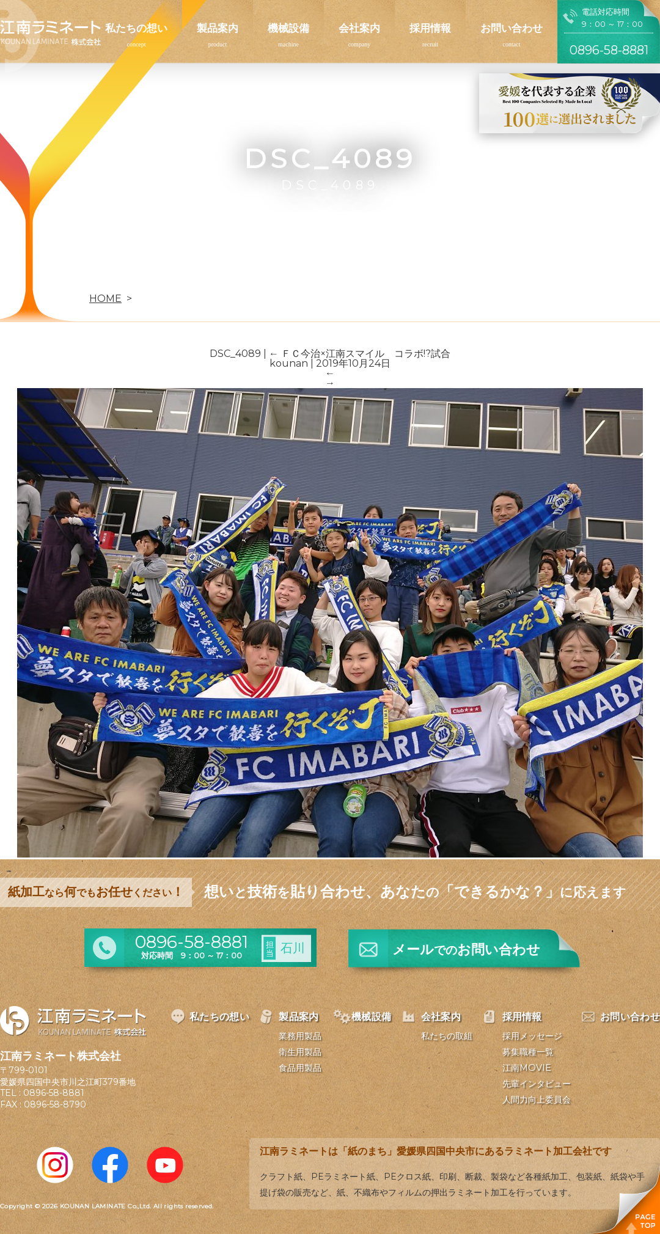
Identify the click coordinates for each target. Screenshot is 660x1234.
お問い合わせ (511, 28)
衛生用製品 (300, 1051)
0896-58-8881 (53, 1092)
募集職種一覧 (528, 1051)
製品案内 (217, 28)
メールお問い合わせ (466, 949)
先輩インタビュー (536, 1083)
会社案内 (359, 28)
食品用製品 (300, 1067)
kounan (289, 363)
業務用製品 (300, 1035)
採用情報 (430, 28)
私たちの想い (136, 28)
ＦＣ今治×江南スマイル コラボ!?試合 (359, 353)
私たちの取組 (446, 1035)
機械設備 (288, 28)
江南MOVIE (526, 1067)
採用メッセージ (532, 1035)
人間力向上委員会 (536, 1099)
